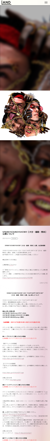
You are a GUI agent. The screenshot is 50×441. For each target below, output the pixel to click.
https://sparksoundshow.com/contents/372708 (17, 278)
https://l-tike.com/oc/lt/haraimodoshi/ (14, 414)
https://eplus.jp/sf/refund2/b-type (13, 358)
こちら (11, 265)
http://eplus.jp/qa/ (15, 380)
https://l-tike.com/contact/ (23, 433)
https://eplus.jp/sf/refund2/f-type (13, 373)
